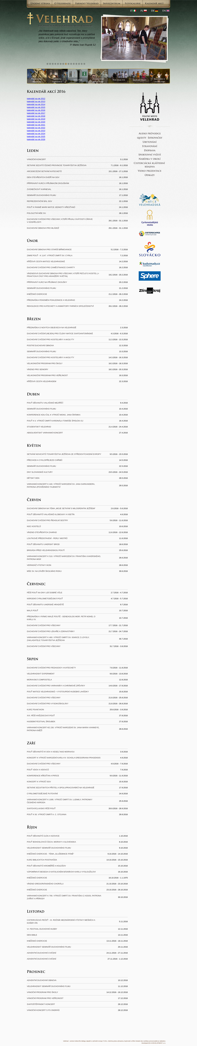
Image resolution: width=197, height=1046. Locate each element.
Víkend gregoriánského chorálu (45, 884)
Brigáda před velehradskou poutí (46, 550)
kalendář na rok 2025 (36, 136)
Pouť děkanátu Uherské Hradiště (45, 604)
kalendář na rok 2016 (36, 110)
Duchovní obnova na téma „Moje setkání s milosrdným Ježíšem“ (61, 508)
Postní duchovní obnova (40, 345)
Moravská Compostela (39, 680)
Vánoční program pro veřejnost (45, 998)
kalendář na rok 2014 (36, 104)
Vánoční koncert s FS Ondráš (43, 1010)
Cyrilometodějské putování (42, 793)
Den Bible (32, 935)
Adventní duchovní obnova (41, 980)
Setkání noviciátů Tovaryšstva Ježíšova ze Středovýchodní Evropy (64, 454)
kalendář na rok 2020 (36, 122)
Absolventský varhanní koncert (45, 433)
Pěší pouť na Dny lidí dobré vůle (44, 592)
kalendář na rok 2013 (36, 101)
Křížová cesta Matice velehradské (46, 261)
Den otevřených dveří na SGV (43, 177)
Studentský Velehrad (39, 427)
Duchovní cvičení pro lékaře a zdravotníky (51, 631)
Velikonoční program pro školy (44, 363)
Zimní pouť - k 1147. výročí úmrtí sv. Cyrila (49, 255)
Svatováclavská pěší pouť (41, 808)
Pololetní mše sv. (36, 213)
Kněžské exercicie (37, 294)
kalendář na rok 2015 (36, 107)
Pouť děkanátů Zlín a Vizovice (43, 836)
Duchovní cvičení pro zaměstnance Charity (51, 267)
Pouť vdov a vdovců (38, 770)
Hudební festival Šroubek (41, 721)
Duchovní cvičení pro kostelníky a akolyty (50, 339)
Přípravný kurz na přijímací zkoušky (47, 282)
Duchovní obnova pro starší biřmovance (49, 249)
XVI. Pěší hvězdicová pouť (41, 715)
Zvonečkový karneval (39, 189)
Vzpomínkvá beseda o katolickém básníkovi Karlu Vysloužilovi (61, 872)
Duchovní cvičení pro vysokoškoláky (47, 703)
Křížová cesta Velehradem (41, 381)
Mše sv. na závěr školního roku (44, 571)
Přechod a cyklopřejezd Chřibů (44, 460)
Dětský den (33, 478)
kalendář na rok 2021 (36, 125)
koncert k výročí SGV (39, 782)
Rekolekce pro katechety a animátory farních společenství (60, 306)
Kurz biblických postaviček (42, 860)
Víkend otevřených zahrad (42, 532)
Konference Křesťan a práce (43, 776)
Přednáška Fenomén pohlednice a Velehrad (51, 300)
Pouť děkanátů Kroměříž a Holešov (46, 866)
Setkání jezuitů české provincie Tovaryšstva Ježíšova (56, 165)
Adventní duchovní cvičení (41, 953)
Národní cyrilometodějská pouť (45, 598)
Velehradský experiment (41, 674)
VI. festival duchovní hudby (42, 929)
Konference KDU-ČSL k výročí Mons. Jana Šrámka (53, 415)
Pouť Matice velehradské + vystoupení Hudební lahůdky (58, 692)
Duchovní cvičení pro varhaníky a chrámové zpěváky (56, 686)
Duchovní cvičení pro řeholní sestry (47, 520)
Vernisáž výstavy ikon (39, 565)
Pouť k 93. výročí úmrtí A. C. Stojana (46, 814)
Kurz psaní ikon (35, 709)
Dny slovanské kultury (40, 472)
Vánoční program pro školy (42, 992)
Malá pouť (32, 610)
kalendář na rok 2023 (36, 131)
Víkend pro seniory (37, 369)
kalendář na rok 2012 (36, 98)
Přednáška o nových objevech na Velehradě (51, 327)
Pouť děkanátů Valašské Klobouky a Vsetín (50, 514)
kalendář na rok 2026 (36, 139)
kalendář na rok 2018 (36, 116)
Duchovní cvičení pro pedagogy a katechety (51, 668)
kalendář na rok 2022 (36, 128)
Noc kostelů (34, 526)
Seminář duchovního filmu (41, 195)
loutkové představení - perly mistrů (47, 538)
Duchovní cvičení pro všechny (44, 625)
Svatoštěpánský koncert (41, 1004)
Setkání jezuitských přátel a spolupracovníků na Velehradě (60, 788)
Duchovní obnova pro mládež (43, 228)
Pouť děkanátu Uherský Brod (43, 544)
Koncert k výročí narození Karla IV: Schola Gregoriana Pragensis (63, 758)
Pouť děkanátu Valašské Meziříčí (45, 403)
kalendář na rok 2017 (36, 113)
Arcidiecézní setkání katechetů (44, 171)
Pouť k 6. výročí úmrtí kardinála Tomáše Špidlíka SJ (55, 421)
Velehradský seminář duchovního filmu (49, 848)
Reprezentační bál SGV (39, 201)
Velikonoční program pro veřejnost (47, 375)
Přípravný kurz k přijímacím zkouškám (48, 183)
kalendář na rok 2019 (36, 119)
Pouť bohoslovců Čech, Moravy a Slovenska (51, 842)
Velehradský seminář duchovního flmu (48, 986)
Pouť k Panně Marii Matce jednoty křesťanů (51, 207)
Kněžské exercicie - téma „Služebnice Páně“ (50, 854)
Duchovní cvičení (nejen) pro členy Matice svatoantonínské (60, 333)
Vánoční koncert (36, 159)
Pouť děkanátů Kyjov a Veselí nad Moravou (51, 752)
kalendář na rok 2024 (36, 133)
